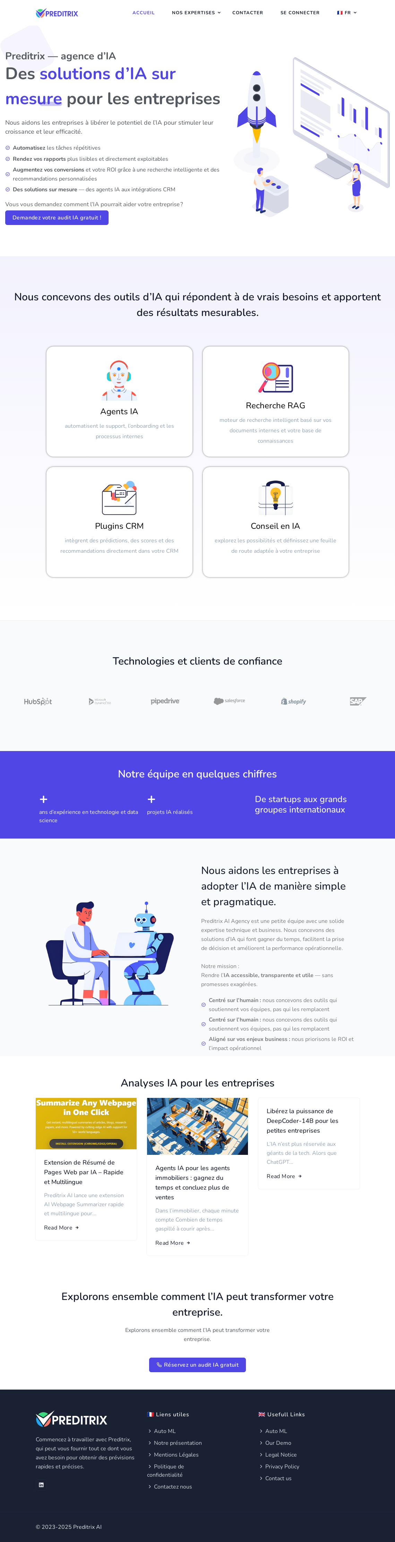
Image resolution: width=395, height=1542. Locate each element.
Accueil (143, 13)
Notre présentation (174, 1443)
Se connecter (300, 13)
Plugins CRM (119, 526)
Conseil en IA (275, 526)
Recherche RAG (276, 405)
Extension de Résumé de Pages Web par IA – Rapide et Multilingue (83, 1172)
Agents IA (119, 411)
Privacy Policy (278, 1466)
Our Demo (274, 1443)
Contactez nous (169, 1487)
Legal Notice (277, 1455)
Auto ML (161, 1431)
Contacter (247, 13)
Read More (62, 1228)
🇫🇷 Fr (344, 13)
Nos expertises (193, 13)
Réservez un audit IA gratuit (197, 1365)
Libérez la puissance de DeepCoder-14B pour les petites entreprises (302, 1121)
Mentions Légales (173, 1455)
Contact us (275, 1478)
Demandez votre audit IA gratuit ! (56, 218)
